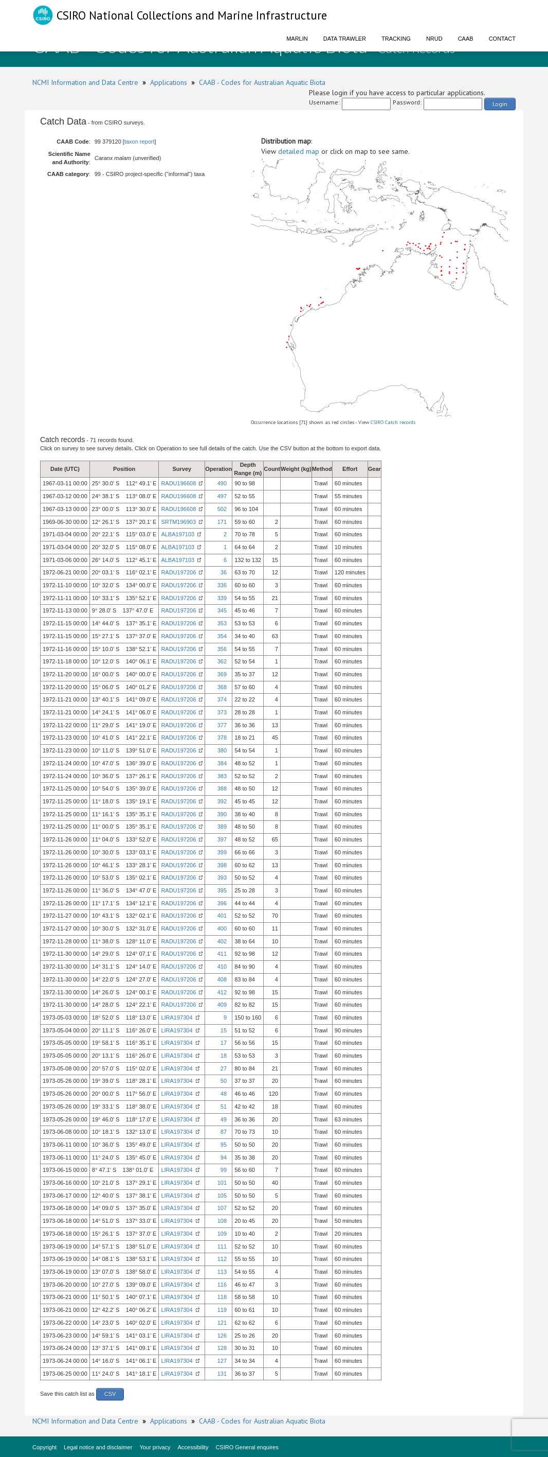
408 (222, 979)
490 (222, 483)
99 (224, 1170)
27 (224, 1068)
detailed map (298, 151)
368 (222, 687)
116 (222, 1285)
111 (222, 1246)
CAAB (465, 39)
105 (222, 1195)
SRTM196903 (178, 522)
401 (222, 915)
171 (222, 522)
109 (222, 1234)
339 (222, 598)
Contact (502, 39)
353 (222, 623)
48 (224, 1094)
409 (222, 1005)
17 (224, 1043)
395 (222, 890)
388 (222, 788)
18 (224, 1055)
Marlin (297, 39)
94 (224, 1157)
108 (222, 1221)
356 (222, 649)
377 (222, 725)
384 (222, 763)
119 (222, 1310)
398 (222, 865)
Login (499, 104)
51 (224, 1106)
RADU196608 (178, 483)
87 (224, 1132)
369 (222, 674)
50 (224, 1081)
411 (222, 954)
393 (222, 877)
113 (222, 1272)
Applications (168, 82)
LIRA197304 (176, 1017)
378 (222, 737)
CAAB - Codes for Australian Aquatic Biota (262, 82)
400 (222, 928)
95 (224, 1145)
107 (222, 1208)
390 (222, 814)
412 (222, 992)
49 (224, 1119)
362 (222, 661)
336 (222, 585)
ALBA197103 (177, 534)
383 (222, 776)
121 (222, 1323)
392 (222, 801)
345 (222, 610)
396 (222, 903)
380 (222, 750)
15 (224, 1030)
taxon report (139, 141)
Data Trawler (344, 39)
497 (222, 496)
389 (222, 826)
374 (222, 699)
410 (222, 966)
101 (222, 1183)
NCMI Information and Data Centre (85, 82)
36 (224, 572)
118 (222, 1297)
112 (222, 1259)
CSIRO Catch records (393, 422)
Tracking (396, 39)
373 (222, 712)
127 (222, 1361)
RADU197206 (178, 572)
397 (222, 839)
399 (222, 852)
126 (222, 1335)
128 (222, 1348)
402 (222, 941)
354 (222, 636)
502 (222, 509)
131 (222, 1374)
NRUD (434, 39)
